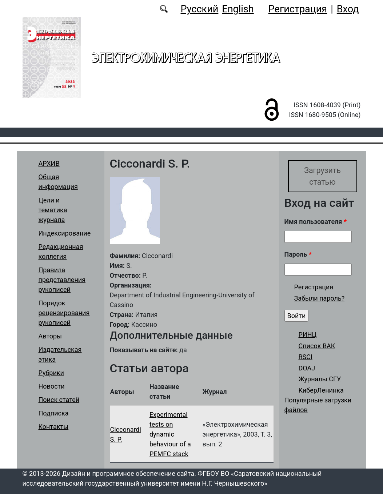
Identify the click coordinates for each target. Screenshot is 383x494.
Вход (348, 9)
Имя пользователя (315, 221)
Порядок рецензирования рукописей (64, 312)
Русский (199, 9)
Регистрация (297, 9)
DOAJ (307, 368)
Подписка (54, 413)
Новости (52, 386)
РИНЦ (308, 334)
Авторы (50, 336)
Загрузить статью (322, 176)
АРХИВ (49, 163)
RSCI (305, 357)
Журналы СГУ (320, 379)
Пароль (298, 254)
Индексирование (65, 233)
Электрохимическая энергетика (186, 57)
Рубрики (51, 373)
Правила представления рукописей (62, 279)
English (238, 9)
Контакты (54, 426)
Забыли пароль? (319, 298)
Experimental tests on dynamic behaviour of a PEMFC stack (170, 434)
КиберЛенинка (321, 390)
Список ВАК (317, 346)
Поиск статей (59, 399)
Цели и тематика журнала (53, 210)
